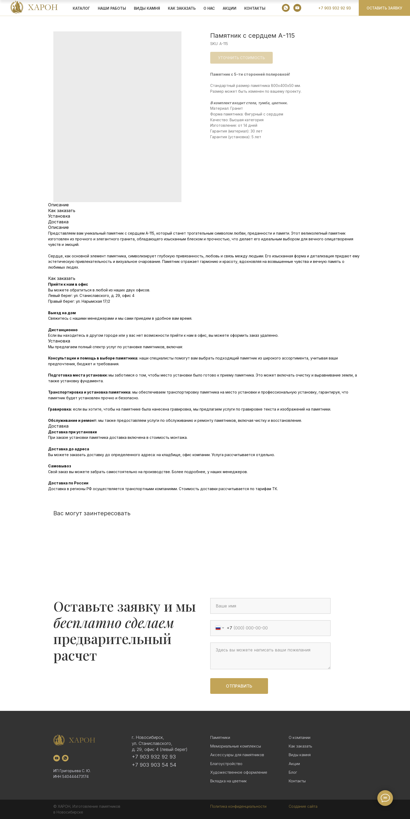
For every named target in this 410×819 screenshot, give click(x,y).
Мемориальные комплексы (235, 746)
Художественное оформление (238, 772)
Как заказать (300, 746)
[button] (384, 8)
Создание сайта (303, 806)
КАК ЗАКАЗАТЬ (182, 8)
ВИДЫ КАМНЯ (147, 8)
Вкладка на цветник (228, 780)
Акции (294, 763)
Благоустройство (226, 763)
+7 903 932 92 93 (154, 757)
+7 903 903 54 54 (154, 765)
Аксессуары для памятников (237, 754)
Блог (293, 772)
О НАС (209, 8)
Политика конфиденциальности (238, 806)
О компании (299, 737)
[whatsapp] (286, 8)
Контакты (254, 8)
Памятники (220, 737)
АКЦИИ (229, 8)
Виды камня (300, 754)
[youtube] (297, 8)
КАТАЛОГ (81, 8)
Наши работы (112, 8)
